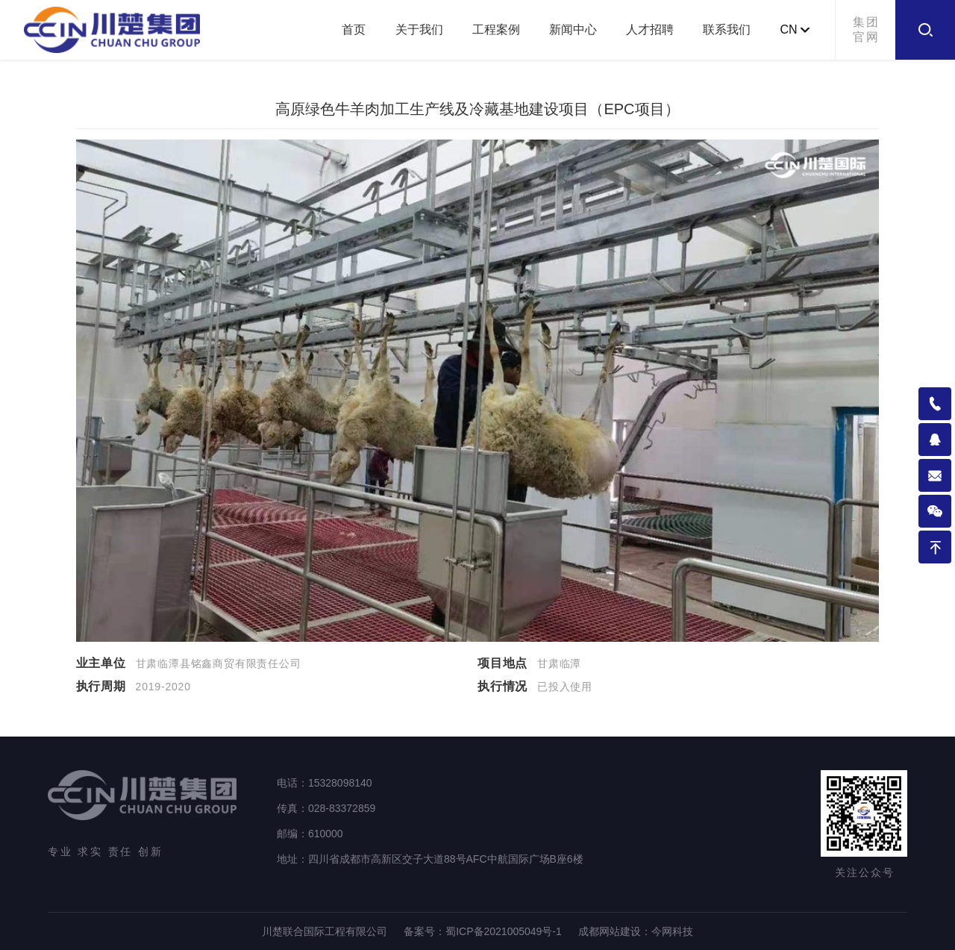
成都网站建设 (609, 931)
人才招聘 (650, 29)
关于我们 (419, 29)
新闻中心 (573, 29)
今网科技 (672, 931)
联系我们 (727, 29)
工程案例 (496, 29)
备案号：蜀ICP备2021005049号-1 (483, 931)
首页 (354, 29)
